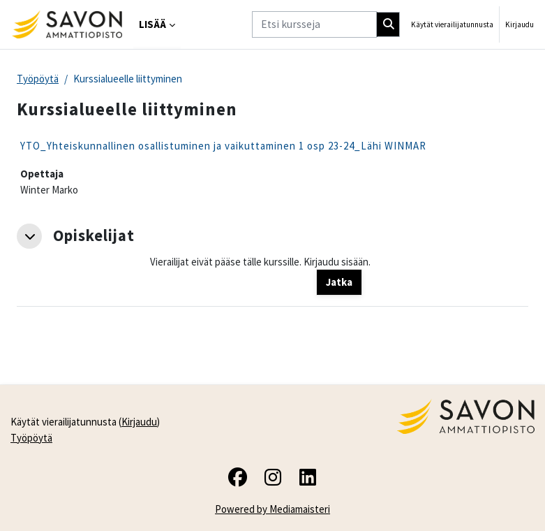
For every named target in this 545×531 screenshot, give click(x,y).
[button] (29, 236)
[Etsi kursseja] (314, 24)
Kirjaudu (519, 24)
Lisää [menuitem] (152, 24)
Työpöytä (38, 78)
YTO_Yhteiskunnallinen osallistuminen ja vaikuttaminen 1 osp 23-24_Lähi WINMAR (223, 145)
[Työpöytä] (66, 24)
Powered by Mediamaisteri (272, 509)
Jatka (339, 282)
